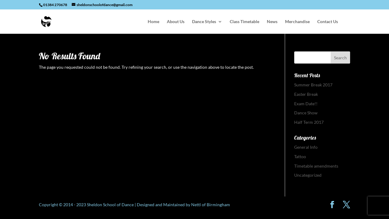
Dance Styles (204, 21)
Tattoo (300, 156)
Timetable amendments (316, 166)
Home (153, 21)
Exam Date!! (306, 103)
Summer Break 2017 (313, 84)
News (272, 21)
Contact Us (327, 21)
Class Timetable (244, 21)
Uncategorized (308, 175)
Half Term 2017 (309, 122)
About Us (175, 21)
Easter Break (306, 94)
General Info (306, 147)
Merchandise (297, 21)
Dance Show (306, 112)
